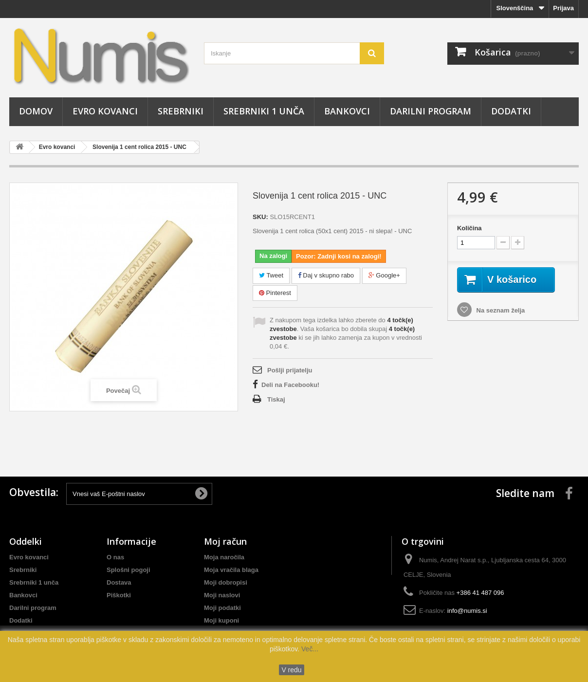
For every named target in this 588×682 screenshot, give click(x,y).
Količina (469, 228)
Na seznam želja (500, 310)
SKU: (260, 217)
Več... (308, 649)
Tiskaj (276, 399)
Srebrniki (180, 111)
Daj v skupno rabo (326, 275)
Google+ (384, 275)
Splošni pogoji (128, 569)
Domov (36, 111)
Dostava (119, 582)
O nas (115, 557)
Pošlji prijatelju (289, 370)
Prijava (563, 8)
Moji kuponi (221, 620)
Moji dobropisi (225, 582)
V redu (291, 670)
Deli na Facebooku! (290, 384)
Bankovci (347, 111)
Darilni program (430, 111)
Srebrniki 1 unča (263, 111)
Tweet (271, 275)
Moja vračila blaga (231, 569)
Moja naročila (224, 557)
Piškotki (119, 595)
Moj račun (225, 541)
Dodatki (511, 111)
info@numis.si (467, 610)
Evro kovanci (105, 111)
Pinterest (275, 292)
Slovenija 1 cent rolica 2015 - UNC (139, 147)
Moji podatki (222, 607)
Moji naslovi (222, 595)
